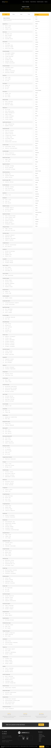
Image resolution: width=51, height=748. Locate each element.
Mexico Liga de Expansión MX (7, 436)
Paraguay (41, 161)
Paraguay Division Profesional (7, 457)
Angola (41, 39)
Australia (41, 46)
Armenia (41, 44)
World (41, 16)
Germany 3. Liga (5, 334)
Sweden (41, 198)
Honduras (41, 106)
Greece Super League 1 (6, 349)
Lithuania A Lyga (5, 415)
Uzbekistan (41, 219)
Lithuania (41, 138)
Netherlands (41, 152)
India (41, 113)
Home (24, 1)
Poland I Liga (5, 479)
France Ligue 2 (5, 91)
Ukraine (41, 210)
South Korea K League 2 (6, 603)
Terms (40, 740)
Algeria (41, 37)
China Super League (6, 233)
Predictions (27, 1)
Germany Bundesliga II (6, 65)
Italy (41, 30)
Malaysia (41, 143)
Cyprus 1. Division (5, 265)
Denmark (41, 88)
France (41, 32)
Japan (41, 124)
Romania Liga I (5, 513)
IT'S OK (42, 746)
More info (47, 746)
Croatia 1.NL (4, 249)
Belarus (41, 55)
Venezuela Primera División (7, 706)
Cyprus (41, 85)
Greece (41, 104)
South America (41, 21)
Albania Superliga (5, 99)
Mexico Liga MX (5, 428)
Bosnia (41, 62)
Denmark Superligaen (6, 296)
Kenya (41, 129)
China (41, 74)
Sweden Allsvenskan (6, 611)
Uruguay (41, 214)
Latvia (41, 136)
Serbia (41, 184)
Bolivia (41, 60)
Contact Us (40, 737)
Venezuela (41, 221)
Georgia (41, 101)
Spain (41, 25)
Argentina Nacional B (6, 128)
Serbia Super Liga (5, 558)
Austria (41, 48)
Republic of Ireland (41, 170)
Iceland (41, 111)
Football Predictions (27, 8)
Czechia (41, 76)
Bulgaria (41, 67)
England (41, 23)
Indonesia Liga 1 (5, 371)
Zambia (41, 226)
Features (46, 1)
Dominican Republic (41, 90)
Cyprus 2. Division (5, 273)
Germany (41, 28)
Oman (41, 159)
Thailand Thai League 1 (6, 631)
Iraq (41, 120)
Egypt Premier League (6, 307)
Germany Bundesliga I (6, 51)
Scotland (41, 182)
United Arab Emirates (41, 212)
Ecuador (41, 92)
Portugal (41, 168)
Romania (41, 173)
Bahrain (41, 53)
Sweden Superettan (6, 618)
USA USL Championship (6, 674)
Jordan (41, 127)
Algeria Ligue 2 (5, 107)
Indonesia (41, 115)
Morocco (41, 150)
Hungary (41, 108)
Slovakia (41, 189)
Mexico (41, 145)
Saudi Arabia (41, 180)
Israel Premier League (6, 384)
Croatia (41, 83)
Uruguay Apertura (5, 697)
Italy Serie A (4, 75)
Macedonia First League (6, 421)
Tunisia (41, 205)
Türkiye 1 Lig (5, 647)
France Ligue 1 (5, 83)
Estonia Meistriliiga (6, 315)
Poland (41, 166)
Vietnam (41, 223)
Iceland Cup (4, 365)
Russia (41, 175)
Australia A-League (6, 144)
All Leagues (37, 14)
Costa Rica (41, 81)
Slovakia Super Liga (6, 576)
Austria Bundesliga (6, 151)
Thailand (41, 203)
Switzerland (41, 200)
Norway (41, 157)
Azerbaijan (41, 51)
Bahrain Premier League (6, 157)
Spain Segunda (5, 41)
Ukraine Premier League (6, 690)
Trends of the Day (33, 1)
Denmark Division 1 (6, 289)
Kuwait (41, 134)
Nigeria (41, 154)
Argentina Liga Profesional (7, 122)
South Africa (41, 193)
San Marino (41, 177)
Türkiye (41, 207)
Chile (41, 71)
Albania (41, 35)
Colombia (41, 78)
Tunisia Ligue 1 (5, 639)
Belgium (41, 58)
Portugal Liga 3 (5, 487)
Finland (41, 99)
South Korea (41, 196)
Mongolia (41, 147)
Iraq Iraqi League (5, 378)
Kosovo (41, 131)
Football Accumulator (40, 1)
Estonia (41, 97)
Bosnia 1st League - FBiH (6, 180)
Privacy (40, 741)
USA (41, 216)
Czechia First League (6, 278)
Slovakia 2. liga (5, 568)
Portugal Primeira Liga (6, 494)
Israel (41, 122)
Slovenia (41, 191)
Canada (41, 69)
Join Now (41, 724)
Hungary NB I (5, 357)
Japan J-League (5, 394)
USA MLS (4, 666)
